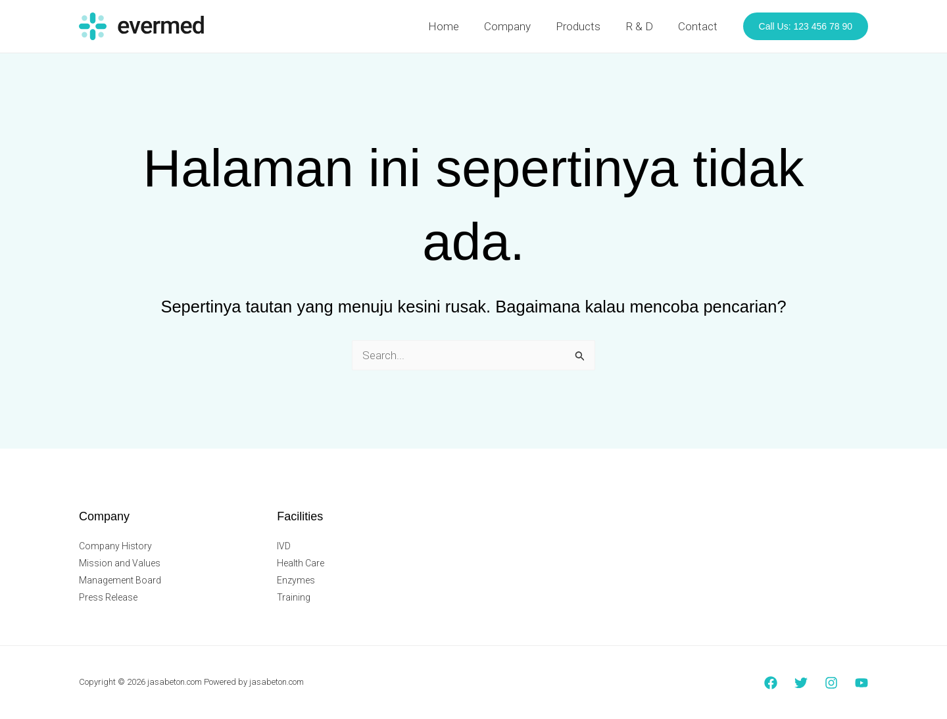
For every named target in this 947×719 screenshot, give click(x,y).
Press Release (108, 597)
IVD (284, 546)
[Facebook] (770, 682)
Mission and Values (119, 563)
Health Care (300, 563)
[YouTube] (861, 682)
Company (516, 26)
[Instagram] (831, 682)
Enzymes (296, 580)
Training (293, 597)
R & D (643, 26)
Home (455, 26)
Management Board (120, 580)
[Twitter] (801, 682)
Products (584, 26)
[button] (805, 26)
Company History (115, 546)
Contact (699, 26)
